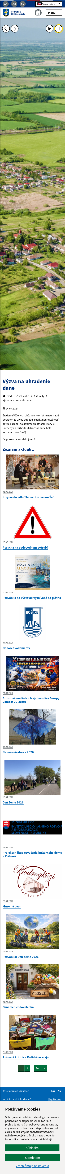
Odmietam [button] (32, 1158)
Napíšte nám (54, 1099)
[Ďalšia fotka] (15, 29)
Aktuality (39, 396)
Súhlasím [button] (32, 1148)
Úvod (7, 396)
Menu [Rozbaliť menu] (54, 12)
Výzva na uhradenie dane (17, 400)
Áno (53, 1090)
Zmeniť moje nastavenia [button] (32, 1166)
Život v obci (22, 396)
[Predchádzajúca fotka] (6, 29)
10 (37, 1068)
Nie (60, 1090)
